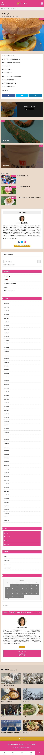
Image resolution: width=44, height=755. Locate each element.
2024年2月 (6, 336)
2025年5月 (6, 303)
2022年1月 (6, 402)
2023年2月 (6, 366)
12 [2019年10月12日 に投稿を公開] (31, 588)
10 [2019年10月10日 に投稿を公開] (22, 588)
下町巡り (3, 717)
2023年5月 (6, 358)
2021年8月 (6, 421)
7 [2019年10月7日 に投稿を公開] (7, 588)
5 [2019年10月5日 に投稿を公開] (31, 585)
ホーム (4, 753)
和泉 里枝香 (5, 605)
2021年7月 (6, 425)
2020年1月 (6, 491)
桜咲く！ (6, 287)
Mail (30, 753)
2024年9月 (6, 321)
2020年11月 (6, 454)
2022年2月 (6, 399)
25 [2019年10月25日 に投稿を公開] (26, 593)
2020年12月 (6, 450)
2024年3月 (6, 332)
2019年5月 (6, 520)
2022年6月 (6, 384)
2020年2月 (6, 487)
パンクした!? (15, 8)
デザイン (9, 264)
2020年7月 (6, 469)
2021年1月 (6, 447)
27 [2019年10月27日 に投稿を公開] (36, 593)
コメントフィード (7, 564)
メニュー (22, 753)
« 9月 (6, 598)
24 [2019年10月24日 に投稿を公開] (22, 593)
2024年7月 (6, 329)
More (21, 646)
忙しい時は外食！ (26, 732)
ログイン (6, 556)
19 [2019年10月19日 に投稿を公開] (31, 591)
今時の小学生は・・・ (8, 276)
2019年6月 (6, 517)
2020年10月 (6, 458)
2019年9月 (6, 505)
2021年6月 (6, 428)
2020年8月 (6, 465)
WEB (5, 264)
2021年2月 (6, 443)
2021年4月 (6, 436)
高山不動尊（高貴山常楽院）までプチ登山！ (11, 732)
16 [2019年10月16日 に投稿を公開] (17, 591)
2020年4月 (6, 480)
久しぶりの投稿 (26, 701)
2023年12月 (6, 344)
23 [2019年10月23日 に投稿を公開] (17, 593)
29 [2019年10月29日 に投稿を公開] (12, 596)
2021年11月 (6, 410)
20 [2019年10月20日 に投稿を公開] (36, 591)
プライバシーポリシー (30, 744)
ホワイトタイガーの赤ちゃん (10, 283)
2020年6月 (6, 472)
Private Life (7, 544)
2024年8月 (6, 325)
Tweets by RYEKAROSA (8, 254)
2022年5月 (6, 388)
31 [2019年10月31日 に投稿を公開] (22, 596)
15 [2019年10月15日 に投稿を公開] (12, 591)
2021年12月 (6, 406)
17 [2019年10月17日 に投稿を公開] (22, 591)
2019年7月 (6, 513)
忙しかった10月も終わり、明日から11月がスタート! (29, 198)
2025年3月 (6, 310)
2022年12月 (6, 373)
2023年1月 (6, 369)
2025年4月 (6, 307)
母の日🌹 (6, 279)
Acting (6, 533)
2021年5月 (6, 432)
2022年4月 (6, 391)
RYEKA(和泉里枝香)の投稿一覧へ (21, 245)
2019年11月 (6, 498)
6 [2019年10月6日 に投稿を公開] (36, 585)
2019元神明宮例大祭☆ (23, 175)
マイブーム (25, 717)
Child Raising (8, 536)
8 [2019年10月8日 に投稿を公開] (12, 588)
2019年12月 (6, 494)
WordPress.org (7, 567)
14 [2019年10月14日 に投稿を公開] (7, 591)
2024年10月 (6, 318)
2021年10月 (6, 413)
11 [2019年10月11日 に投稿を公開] (26, 588)
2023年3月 (6, 362)
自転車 (17, 16)
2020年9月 (6, 461)
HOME (3, 8)
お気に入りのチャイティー (9, 290)
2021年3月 (6, 439)
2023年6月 (6, 355)
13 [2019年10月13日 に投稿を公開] (36, 588)
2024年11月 (6, 314)
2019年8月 (6, 509)
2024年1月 (6, 340)
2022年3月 (6, 395)
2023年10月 (6, 347)
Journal (9, 8)
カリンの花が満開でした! (23, 186)
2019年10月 (6, 502)
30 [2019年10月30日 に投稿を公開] (17, 596)
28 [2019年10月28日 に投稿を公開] (7, 596)
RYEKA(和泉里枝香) (13, 744)
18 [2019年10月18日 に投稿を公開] (26, 591)
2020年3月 (6, 483)
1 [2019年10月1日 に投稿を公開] (12, 585)
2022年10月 (6, 377)
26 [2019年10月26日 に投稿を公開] (31, 593)
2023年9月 (6, 351)
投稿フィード (7, 560)
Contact (21, 744)
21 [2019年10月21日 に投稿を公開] (7, 593)
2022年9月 (6, 380)
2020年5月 (6, 476)
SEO (13, 264)
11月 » (8, 598)
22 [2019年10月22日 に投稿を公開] (12, 593)
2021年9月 (6, 417)
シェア (13, 753)
